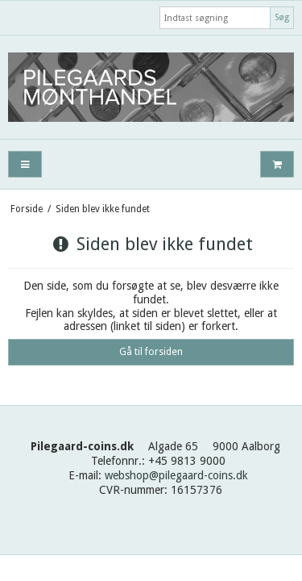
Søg (282, 17)
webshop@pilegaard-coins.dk (176, 475)
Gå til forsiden (151, 351)
